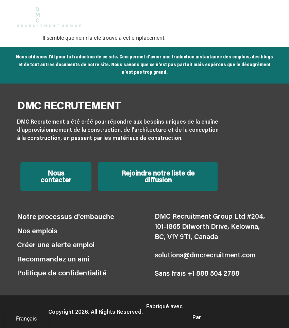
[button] (266, 17)
